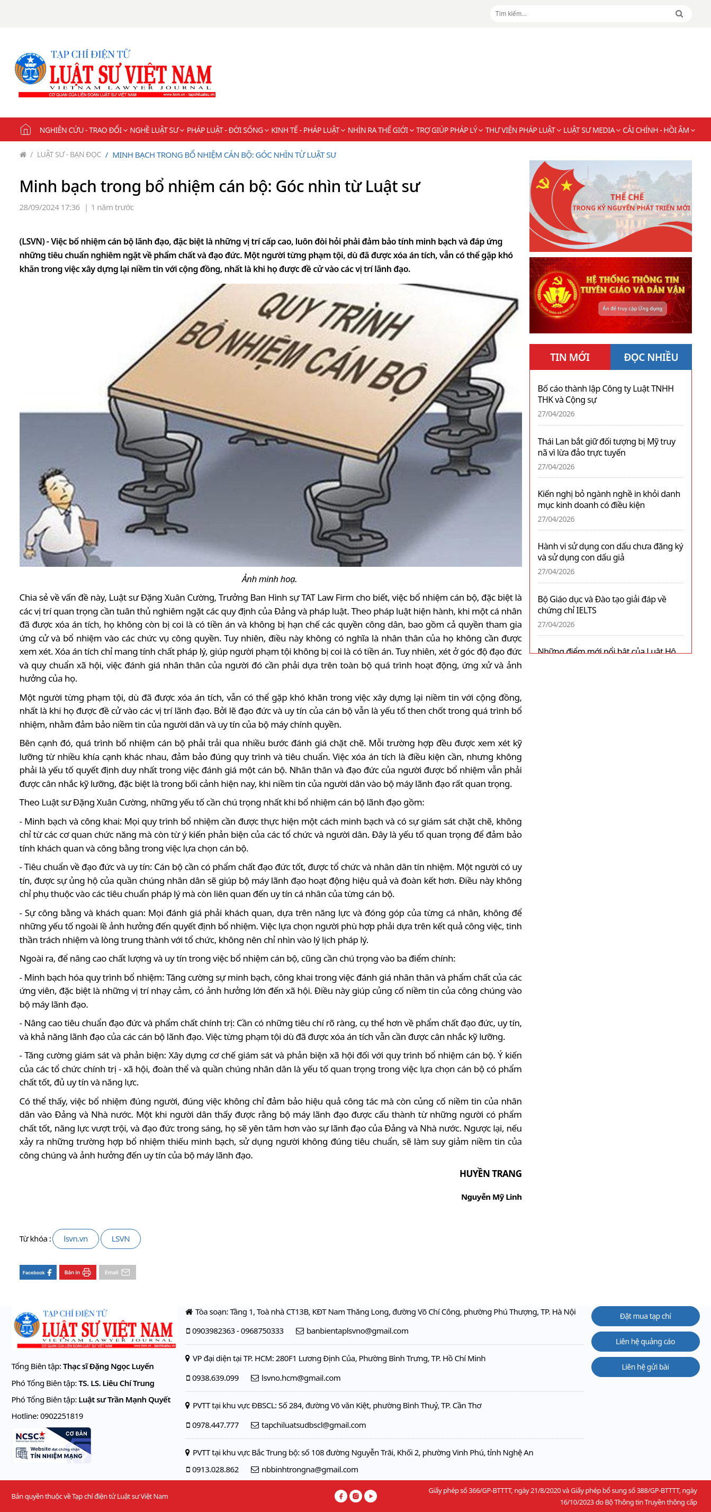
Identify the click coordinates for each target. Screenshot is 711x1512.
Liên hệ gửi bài (645, 1367)
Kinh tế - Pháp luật (308, 130)
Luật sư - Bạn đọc (65, 154)
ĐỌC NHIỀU (651, 357)
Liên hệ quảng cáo (645, 1341)
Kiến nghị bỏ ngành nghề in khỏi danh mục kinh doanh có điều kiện (609, 499)
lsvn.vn (75, 1238)
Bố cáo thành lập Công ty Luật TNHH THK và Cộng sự (606, 394)
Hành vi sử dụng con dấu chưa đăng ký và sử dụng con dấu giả (610, 552)
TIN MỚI (570, 357)
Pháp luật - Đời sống (228, 130)
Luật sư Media (591, 130)
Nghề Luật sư (157, 130)
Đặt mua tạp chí (645, 1316)
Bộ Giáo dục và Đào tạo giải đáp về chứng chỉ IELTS (602, 605)
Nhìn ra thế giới (380, 130)
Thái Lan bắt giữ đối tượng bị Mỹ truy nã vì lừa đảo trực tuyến (607, 447)
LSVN (121, 1238)
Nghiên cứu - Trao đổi (83, 130)
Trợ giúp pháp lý (449, 130)
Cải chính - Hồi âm (659, 130)
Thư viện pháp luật (523, 130)
